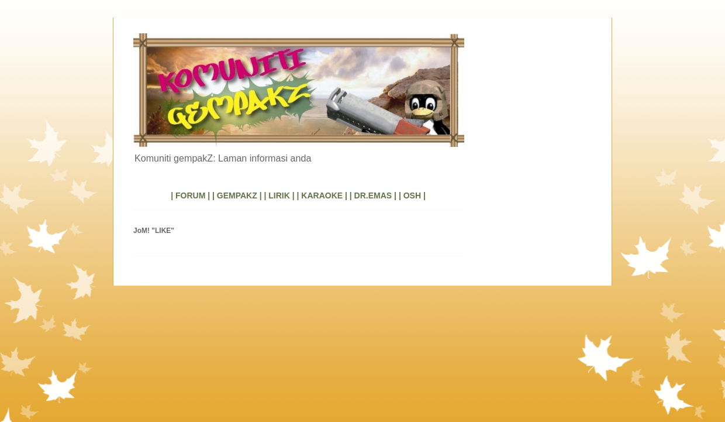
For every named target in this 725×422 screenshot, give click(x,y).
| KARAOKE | (322, 195)
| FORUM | (190, 195)
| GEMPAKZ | (237, 195)
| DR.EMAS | (373, 195)
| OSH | (412, 195)
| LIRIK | (279, 195)
